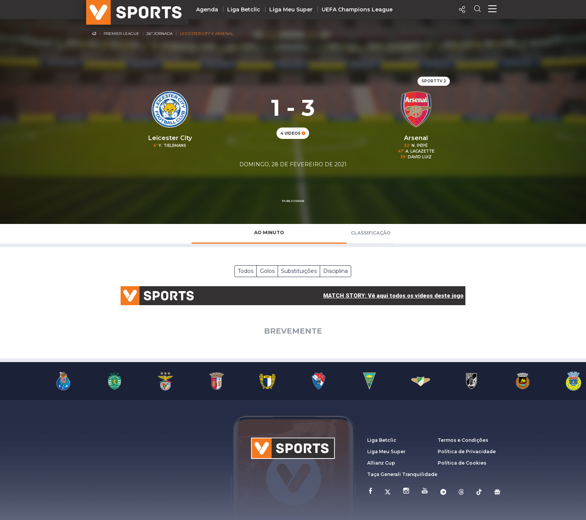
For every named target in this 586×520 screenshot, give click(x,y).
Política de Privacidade (467, 451)
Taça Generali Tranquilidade (402, 474)
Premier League (121, 33)
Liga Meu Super (291, 9)
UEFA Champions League (357, 9)
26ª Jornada (159, 33)
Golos (267, 271)
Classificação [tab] (371, 233)
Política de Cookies (462, 463)
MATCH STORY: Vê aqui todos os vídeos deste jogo (393, 295)
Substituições (299, 271)
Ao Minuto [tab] (269, 232)
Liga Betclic (243, 9)
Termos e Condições (463, 440)
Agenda (207, 9)
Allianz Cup (381, 463)
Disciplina (335, 271)
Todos (245, 271)
